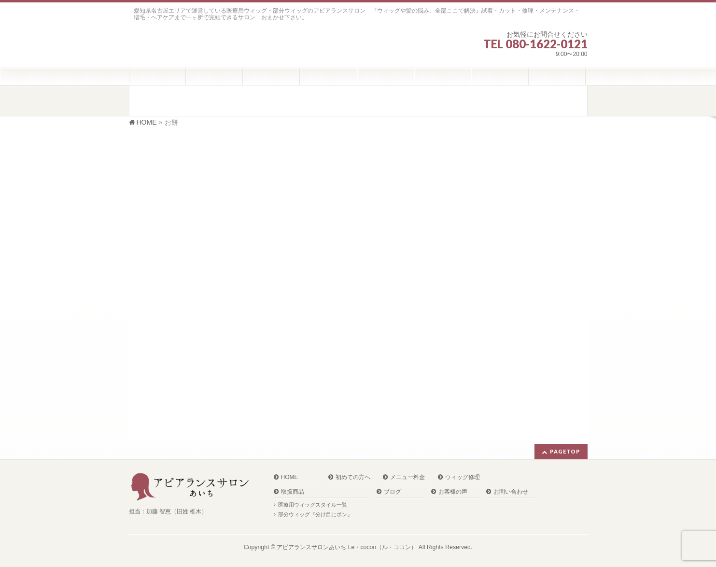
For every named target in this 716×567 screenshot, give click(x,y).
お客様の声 (452, 492)
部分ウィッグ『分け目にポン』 (315, 514)
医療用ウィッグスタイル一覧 (312, 505)
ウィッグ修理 (462, 477)
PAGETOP (565, 451)
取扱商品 (292, 492)
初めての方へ (353, 477)
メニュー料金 (407, 477)
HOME (289, 477)
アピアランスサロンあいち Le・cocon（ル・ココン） (347, 547)
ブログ (392, 492)
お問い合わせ (510, 492)
